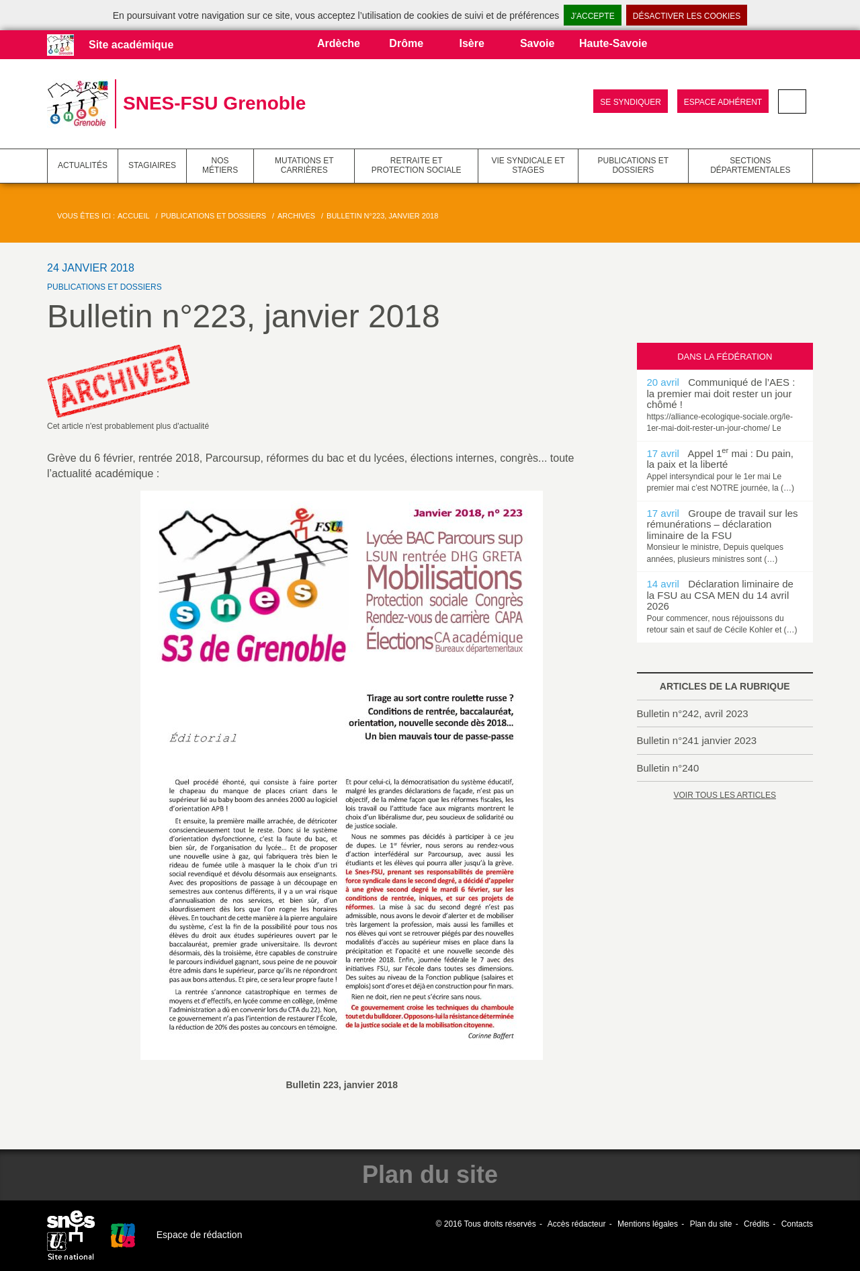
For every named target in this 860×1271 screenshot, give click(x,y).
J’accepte (592, 16)
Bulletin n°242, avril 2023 (692, 713)
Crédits (756, 1224)
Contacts (797, 1224)
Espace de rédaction (200, 1234)
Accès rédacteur (577, 1224)
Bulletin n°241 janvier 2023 (697, 740)
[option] (725, 405)
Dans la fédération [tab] (724, 357)
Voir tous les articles (724, 795)
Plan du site (711, 1224)
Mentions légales (647, 1224)
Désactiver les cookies (687, 16)
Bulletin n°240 (668, 768)
